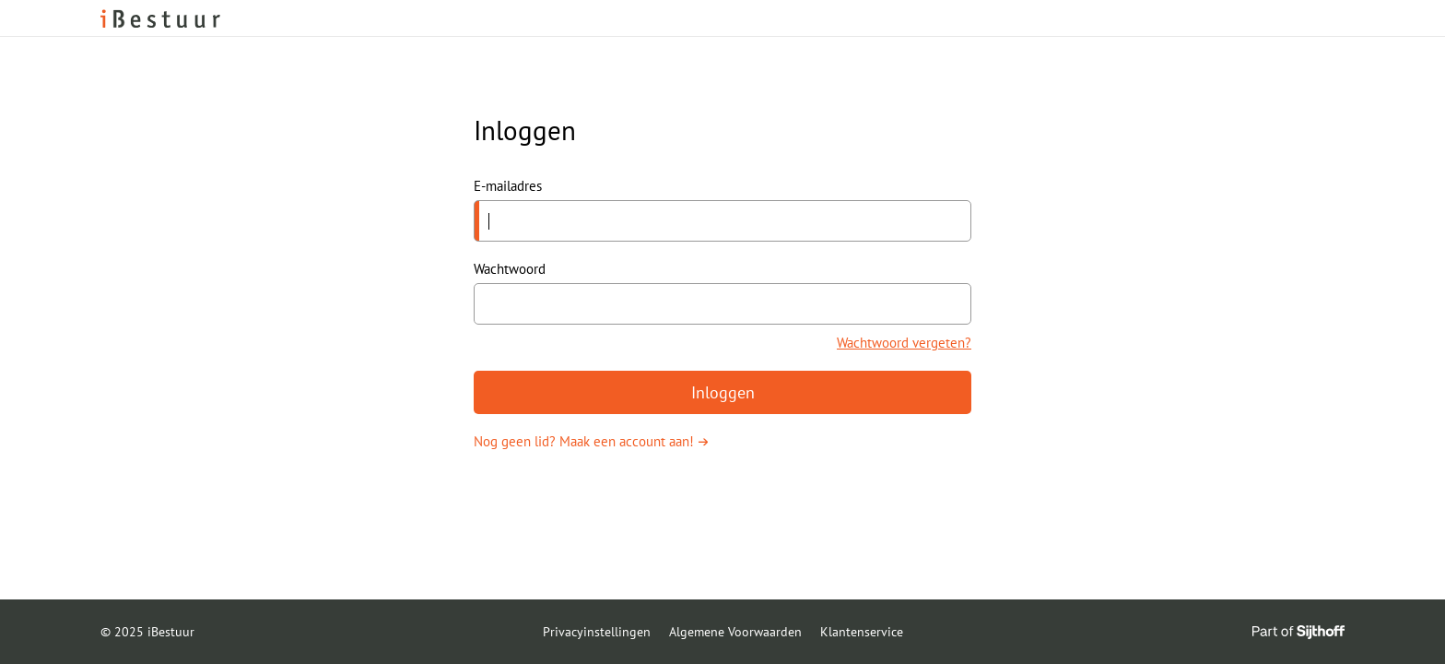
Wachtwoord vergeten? (904, 342)
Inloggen (723, 392)
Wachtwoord (510, 269)
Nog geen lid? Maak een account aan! (584, 441)
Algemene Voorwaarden (735, 631)
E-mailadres (508, 186)
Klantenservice (861, 631)
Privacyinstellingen (597, 631)
